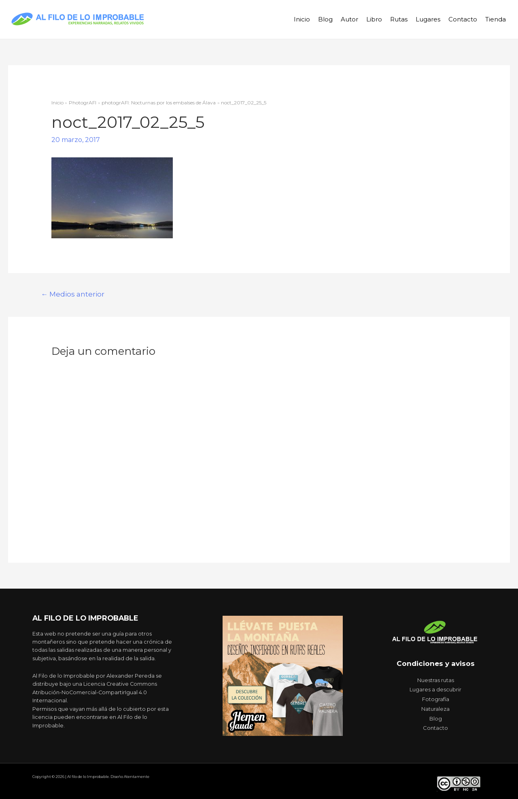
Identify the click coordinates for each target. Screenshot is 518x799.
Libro (374, 19)
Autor (349, 19)
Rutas (399, 19)
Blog (325, 19)
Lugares (428, 19)
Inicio (302, 19)
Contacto (462, 19)
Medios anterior (72, 294)
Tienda (495, 19)
